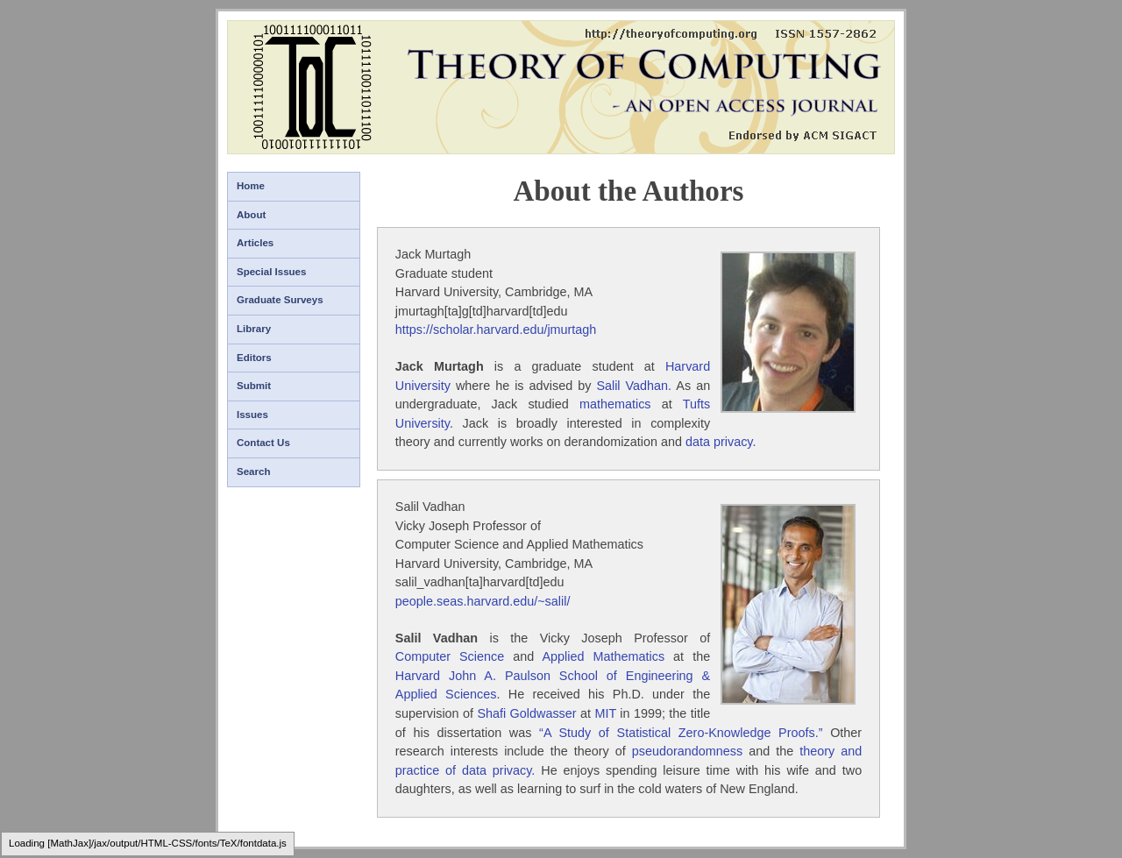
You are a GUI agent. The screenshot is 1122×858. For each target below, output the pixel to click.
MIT (605, 713)
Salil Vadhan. (633, 386)
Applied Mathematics (603, 656)
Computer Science (449, 656)
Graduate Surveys (280, 299)
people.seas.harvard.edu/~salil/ (483, 601)
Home (251, 186)
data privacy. (720, 442)
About (251, 214)
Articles (255, 243)
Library (254, 328)
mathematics (615, 404)
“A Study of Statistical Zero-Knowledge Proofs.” (680, 733)
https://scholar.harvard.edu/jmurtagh (496, 330)
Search (253, 471)
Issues (252, 414)
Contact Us (263, 442)
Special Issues (271, 271)
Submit (254, 385)
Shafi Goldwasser (526, 713)
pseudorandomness (687, 751)
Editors (254, 357)
